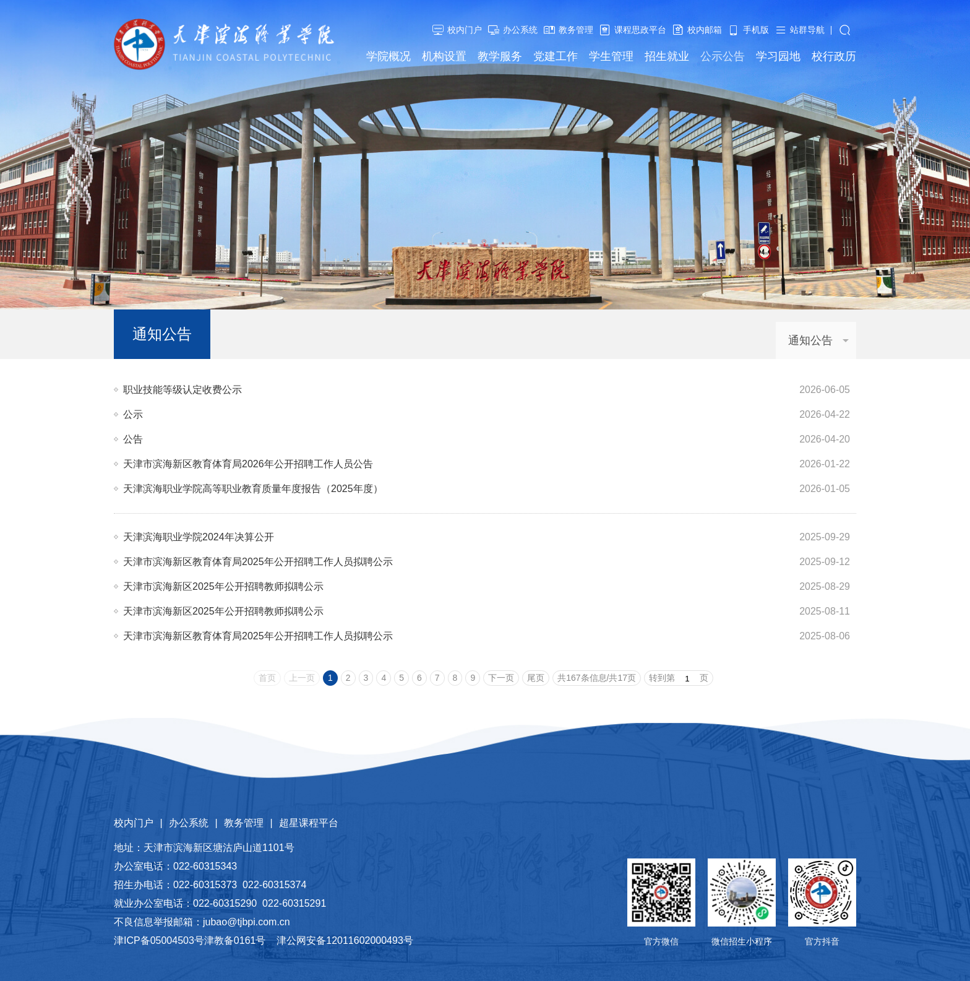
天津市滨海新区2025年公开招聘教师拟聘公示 (223, 586)
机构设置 (444, 56)
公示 (133, 414)
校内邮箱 (704, 30)
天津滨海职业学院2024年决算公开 (198, 537)
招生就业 (667, 56)
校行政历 (834, 56)
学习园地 (778, 56)
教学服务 (500, 56)
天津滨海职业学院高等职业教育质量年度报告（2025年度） (253, 488)
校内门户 (464, 30)
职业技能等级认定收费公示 (182, 389)
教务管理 (576, 30)
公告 (133, 439)
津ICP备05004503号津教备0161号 (189, 940)
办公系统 (520, 30)
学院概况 (388, 56)
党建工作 (555, 56)
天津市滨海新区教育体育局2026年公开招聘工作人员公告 (248, 464)
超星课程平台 (308, 823)
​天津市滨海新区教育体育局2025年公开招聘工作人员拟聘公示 (258, 561)
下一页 (501, 678)
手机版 (756, 30)
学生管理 (611, 56)
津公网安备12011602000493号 (345, 940)
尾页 (535, 678)
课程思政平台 (640, 30)
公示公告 (722, 56)
